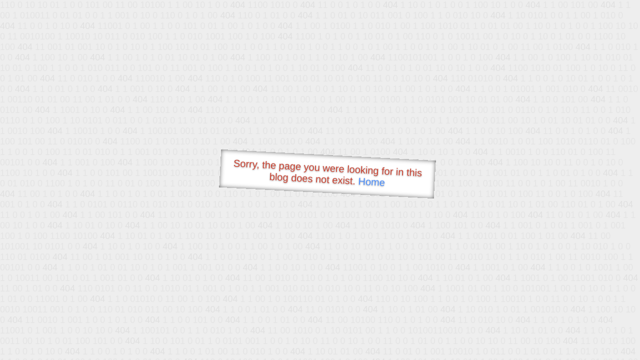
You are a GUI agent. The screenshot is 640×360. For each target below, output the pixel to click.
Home (371, 182)
